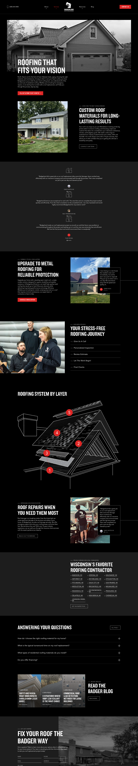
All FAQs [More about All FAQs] (115, 627)
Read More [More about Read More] (93, 698)
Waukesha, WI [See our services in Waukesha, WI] (77, 591)
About (46, 7)
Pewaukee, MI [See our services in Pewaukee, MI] (111, 591)
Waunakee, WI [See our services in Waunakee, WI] (111, 575)
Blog (92, 7)
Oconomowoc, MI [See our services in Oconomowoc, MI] (95, 591)
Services (56, 7)
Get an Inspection (78, 606)
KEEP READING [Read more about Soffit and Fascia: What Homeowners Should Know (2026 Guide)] (23, 704)
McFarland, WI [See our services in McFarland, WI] (95, 579)
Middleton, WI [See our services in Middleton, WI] (78, 586)
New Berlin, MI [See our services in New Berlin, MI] (95, 595)
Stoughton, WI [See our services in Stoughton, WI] (112, 579)
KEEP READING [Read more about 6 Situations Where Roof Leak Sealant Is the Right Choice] (47, 704)
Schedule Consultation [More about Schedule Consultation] (27, 300)
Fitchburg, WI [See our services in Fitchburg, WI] (77, 583)
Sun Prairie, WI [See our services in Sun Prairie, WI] (112, 583)
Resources (82, 7)
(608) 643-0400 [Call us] (14, 7)
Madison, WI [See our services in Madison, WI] (77, 575)
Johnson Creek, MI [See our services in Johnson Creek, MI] (78, 600)
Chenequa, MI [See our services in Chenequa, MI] (111, 595)
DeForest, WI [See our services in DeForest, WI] (77, 579)
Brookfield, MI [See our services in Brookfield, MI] (95, 586)
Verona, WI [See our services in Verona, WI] (93, 575)
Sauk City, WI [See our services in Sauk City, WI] (94, 583)
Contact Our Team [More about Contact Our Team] (87, 146)
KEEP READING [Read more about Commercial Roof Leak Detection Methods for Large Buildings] (68, 704)
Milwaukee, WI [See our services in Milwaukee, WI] (111, 586)
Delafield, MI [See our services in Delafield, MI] (77, 595)
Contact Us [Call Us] (125, 7)
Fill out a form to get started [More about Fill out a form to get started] (29, 93)
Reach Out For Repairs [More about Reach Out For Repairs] (27, 536)
